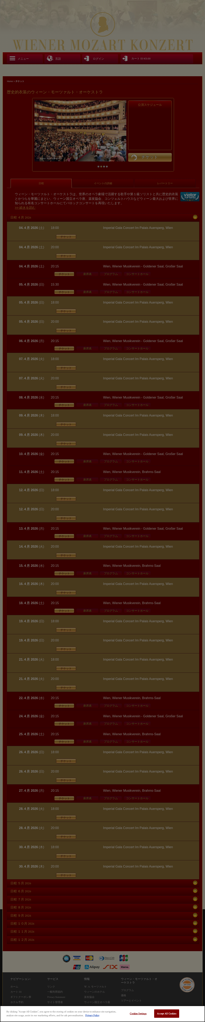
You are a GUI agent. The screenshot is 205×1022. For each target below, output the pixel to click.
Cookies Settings (138, 1013)
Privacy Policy (92, 1015)
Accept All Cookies (166, 1013)
